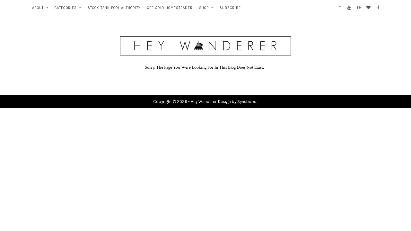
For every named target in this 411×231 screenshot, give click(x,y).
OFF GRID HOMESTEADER (170, 8)
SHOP (204, 8)
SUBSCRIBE (230, 8)
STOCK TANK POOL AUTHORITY (114, 8)
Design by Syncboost (238, 101)
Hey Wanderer (203, 101)
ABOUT (38, 8)
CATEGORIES (66, 8)
